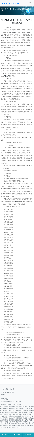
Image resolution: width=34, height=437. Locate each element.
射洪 (12, 427)
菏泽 (24, 424)
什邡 (25, 425)
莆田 (24, 414)
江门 (27, 406)
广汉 (22, 425)
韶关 (7, 406)
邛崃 (4, 425)
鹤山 (1, 408)
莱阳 (4, 420)
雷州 (13, 408)
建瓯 (22, 416)
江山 (24, 412)
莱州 (7, 420)
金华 (7, 412)
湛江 (7, 408)
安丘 (30, 420)
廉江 (10, 408)
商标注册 (28, 434)
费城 (21, 422)
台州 (30, 412)
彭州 (1, 425)
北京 (1, 406)
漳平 (28, 416)
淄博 (21, 418)
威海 (24, 422)
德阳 (19, 425)
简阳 (10, 425)
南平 (13, 416)
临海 (4, 414)
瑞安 (10, 410)
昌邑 (4, 422)
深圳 (15, 406)
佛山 (24, 406)
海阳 (16, 420)
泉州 (32, 414)
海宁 (21, 410)
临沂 (1, 424)
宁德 (31, 416)
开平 (32, 406)
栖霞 (13, 420)
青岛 (10, 418)
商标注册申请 (8, 76)
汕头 (21, 406)
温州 (7, 410)
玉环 (7, 414)
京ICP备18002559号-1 (7, 392)
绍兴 (32, 410)
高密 (1, 422)
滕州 (27, 418)
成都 (27, 424)
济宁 (7, 422)
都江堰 (31, 424)
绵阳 (1, 427)
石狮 (1, 416)
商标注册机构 (15, 201)
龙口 (1, 420)
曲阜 (10, 422)
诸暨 (1, 412)
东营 (29, 418)
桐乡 (27, 410)
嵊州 (4, 412)
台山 (29, 406)
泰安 (15, 422)
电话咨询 (5, 434)
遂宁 (10, 427)
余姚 (1, 410)
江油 (4, 427)
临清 (16, 424)
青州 (21, 420)
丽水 (10, 414)
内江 (15, 427)
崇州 (7, 425)
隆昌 (18, 427)
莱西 (18, 418)
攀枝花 (16, 425)
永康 (18, 412)
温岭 (1, 414)
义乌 (13, 412)
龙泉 (12, 414)
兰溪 (10, 412)
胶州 (12, 418)
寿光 (27, 420)
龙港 (15, 410)
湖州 (29, 410)
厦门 (21, 414)
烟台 (32, 418)
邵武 (16, 416)
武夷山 (19, 416)
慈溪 (4, 410)
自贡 (12, 425)
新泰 (18, 422)
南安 (7, 416)
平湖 (24, 410)
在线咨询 (17, 434)
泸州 (31, 425)
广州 (4, 406)
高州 (21, 408)
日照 (32, 422)
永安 (29, 414)
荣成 (27, 422)
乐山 (21, 427)
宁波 (30, 408)
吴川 (16, 408)
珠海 (18, 406)
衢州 (21, 412)
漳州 (10, 416)
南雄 (12, 406)
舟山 (27, 412)
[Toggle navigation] (30, 3)
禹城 (10, 424)
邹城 (12, 422)
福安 (1, 418)
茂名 (24, 408)
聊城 (13, 424)
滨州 (18, 424)
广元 (7, 427)
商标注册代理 (21, 191)
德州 (4, 424)
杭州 (27, 408)
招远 (10, 420)
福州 (15, 414)
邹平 (21, 424)
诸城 (24, 420)
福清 (18, 414)
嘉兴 (18, 410)
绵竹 (28, 425)
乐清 (12, 410)
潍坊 (18, 420)
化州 (18, 408)
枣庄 (24, 418)
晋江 (4, 416)
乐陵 (7, 424)
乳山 (29, 422)
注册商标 (6, 37)
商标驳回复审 (13, 32)
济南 (7, 418)
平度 (15, 418)
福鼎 (4, 418)
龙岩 (25, 416)
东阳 (16, 412)
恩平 (4, 408)
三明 (27, 414)
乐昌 (10, 406)
